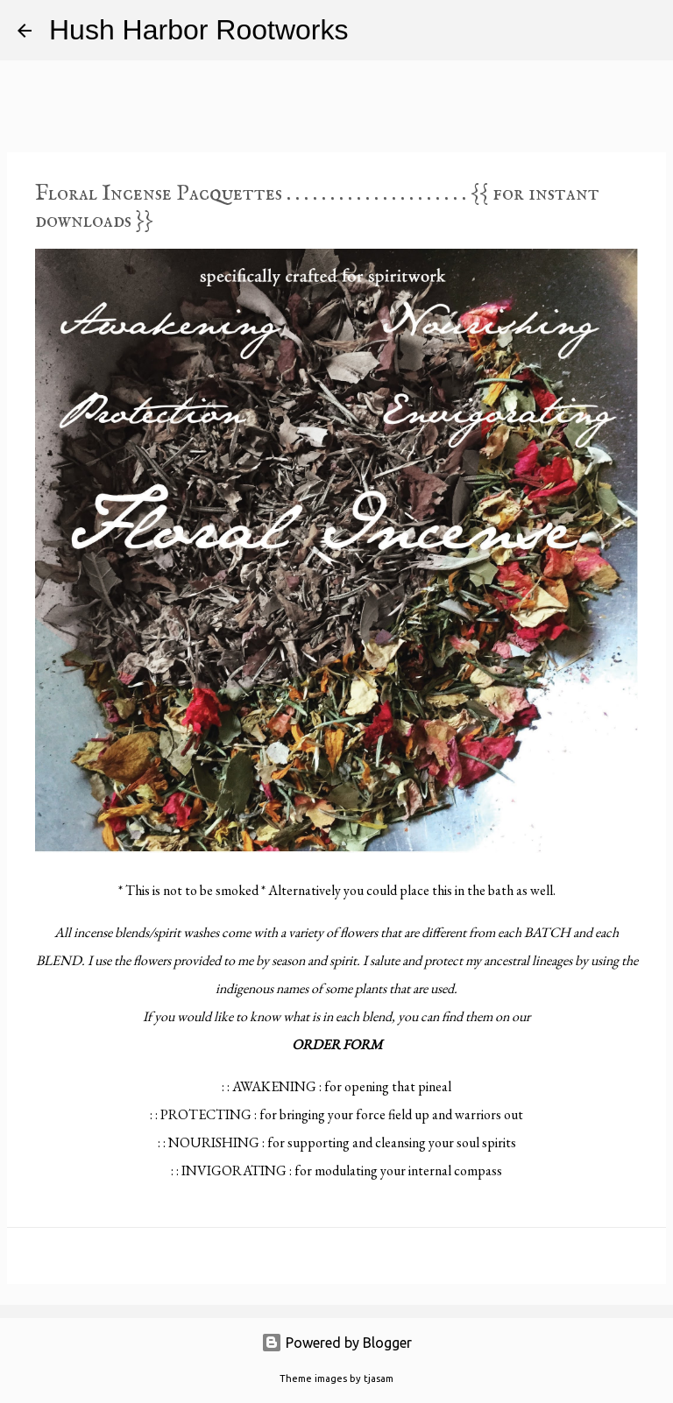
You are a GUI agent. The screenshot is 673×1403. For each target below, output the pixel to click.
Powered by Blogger (336, 1342)
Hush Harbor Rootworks (198, 30)
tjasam (378, 1378)
